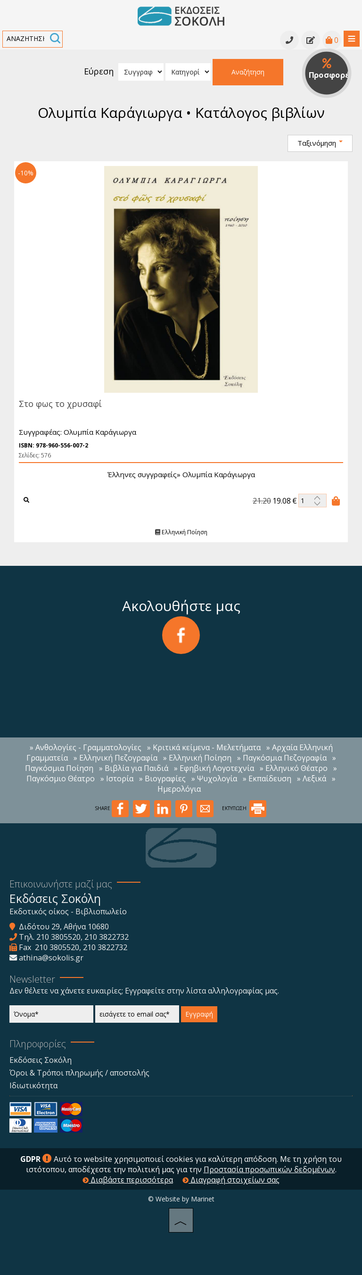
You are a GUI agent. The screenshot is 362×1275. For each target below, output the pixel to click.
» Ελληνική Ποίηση (197, 758)
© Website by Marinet (181, 1198)
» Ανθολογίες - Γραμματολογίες (85, 747)
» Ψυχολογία (214, 778)
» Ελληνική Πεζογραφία (115, 758)
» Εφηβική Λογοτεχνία (214, 768)
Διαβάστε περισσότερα (127, 1180)
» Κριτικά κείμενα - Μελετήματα (204, 747)
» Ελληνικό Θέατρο (294, 768)
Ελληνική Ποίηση (178, 532)
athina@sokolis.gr (51, 957)
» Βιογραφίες (162, 778)
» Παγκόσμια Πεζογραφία (282, 758)
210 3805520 (58, 937)
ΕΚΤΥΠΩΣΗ (244, 808)
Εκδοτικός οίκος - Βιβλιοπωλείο (68, 911)
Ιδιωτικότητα (33, 1085)
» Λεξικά (311, 778)
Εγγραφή (199, 1014)
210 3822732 (106, 937)
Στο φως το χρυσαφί (57, 403)
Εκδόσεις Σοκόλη (40, 1060)
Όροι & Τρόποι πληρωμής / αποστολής (79, 1073)
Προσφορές (330, 69)
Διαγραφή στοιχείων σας (231, 1180)
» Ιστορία (116, 778)
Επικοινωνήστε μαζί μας (60, 884)
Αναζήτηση (247, 71)
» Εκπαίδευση (267, 778)
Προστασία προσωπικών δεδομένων (269, 1169)
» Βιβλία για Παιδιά (133, 768)
